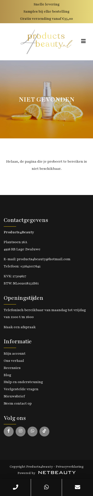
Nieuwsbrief (14, 396)
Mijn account (15, 353)
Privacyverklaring (70, 467)
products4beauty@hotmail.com (43, 259)
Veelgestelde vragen (21, 389)
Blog (7, 375)
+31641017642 (30, 266)
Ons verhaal (14, 360)
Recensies (12, 368)
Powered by (47, 473)
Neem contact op (18, 403)
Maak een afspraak (20, 327)
